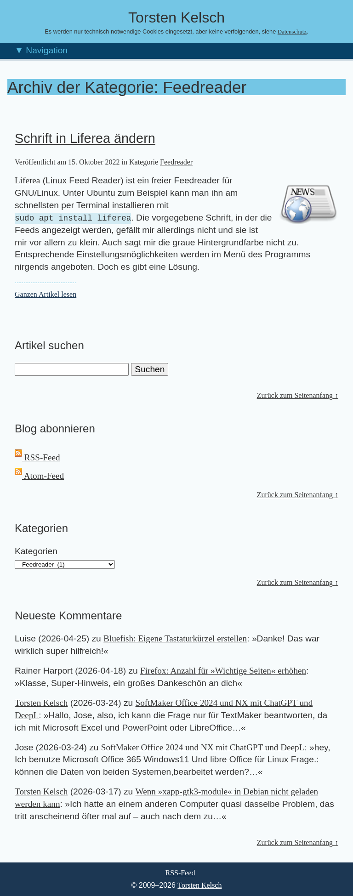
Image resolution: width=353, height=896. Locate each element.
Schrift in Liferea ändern (85, 138)
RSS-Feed (37, 457)
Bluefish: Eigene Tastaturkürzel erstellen (175, 638)
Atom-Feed (39, 476)
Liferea (27, 180)
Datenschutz (292, 31)
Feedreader (176, 162)
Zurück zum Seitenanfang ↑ (297, 395)
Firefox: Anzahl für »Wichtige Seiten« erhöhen (223, 670)
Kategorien (36, 551)
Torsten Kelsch (41, 703)
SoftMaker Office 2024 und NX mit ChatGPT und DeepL (203, 747)
